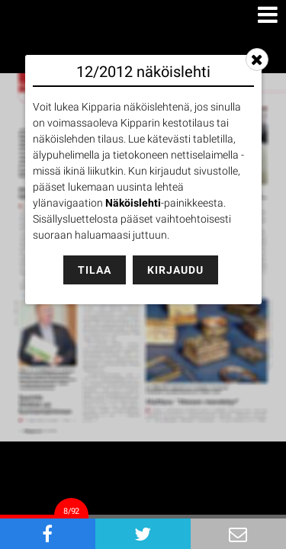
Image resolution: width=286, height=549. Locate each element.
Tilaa (94, 270)
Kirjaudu (175, 270)
